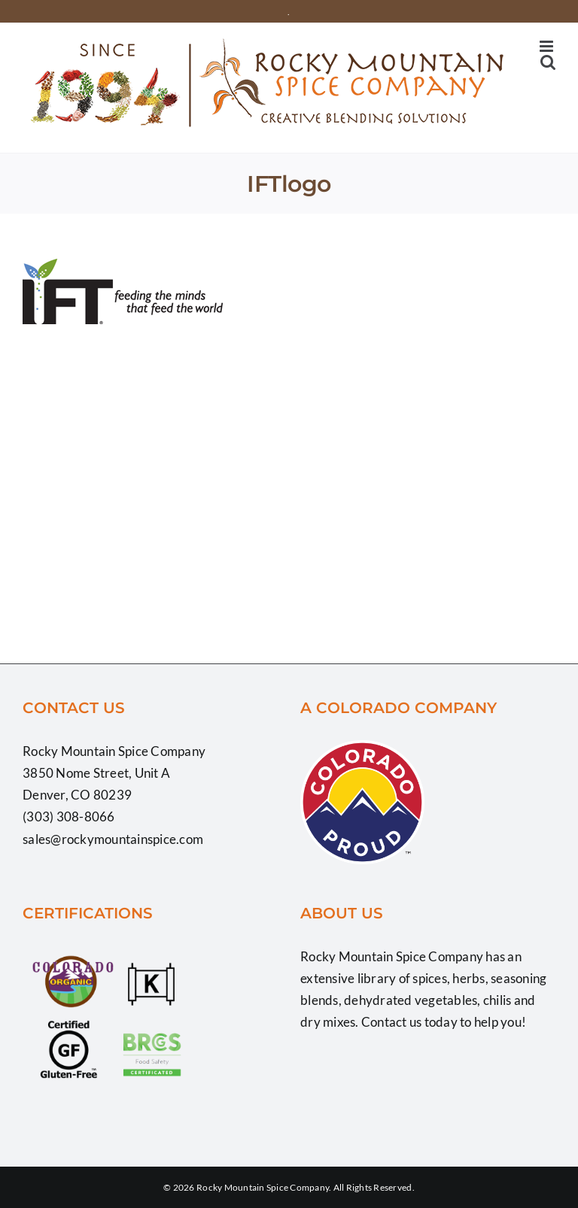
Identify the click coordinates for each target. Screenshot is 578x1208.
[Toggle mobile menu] (547, 46)
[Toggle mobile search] (547, 62)
